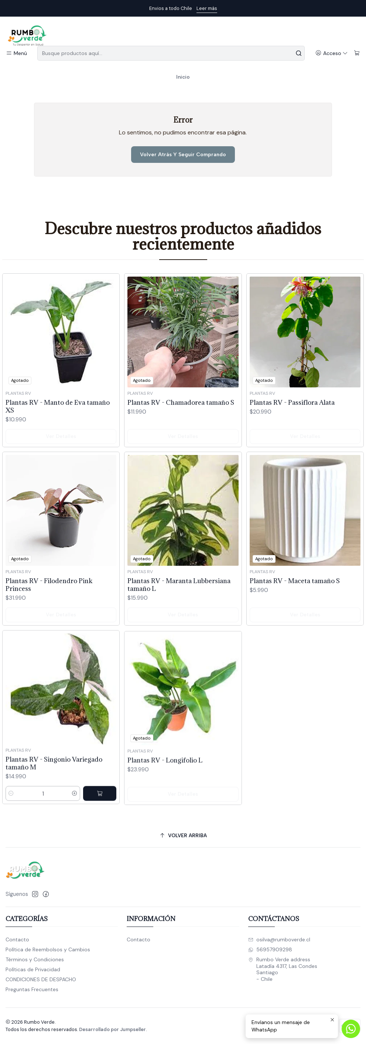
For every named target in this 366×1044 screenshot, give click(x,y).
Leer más (206, 8)
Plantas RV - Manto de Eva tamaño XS (58, 415)
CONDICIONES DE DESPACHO (41, 979)
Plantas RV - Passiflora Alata (292, 428)
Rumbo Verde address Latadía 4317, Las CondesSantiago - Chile (282, 969)
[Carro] (357, 53)
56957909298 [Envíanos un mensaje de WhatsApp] (270, 949)
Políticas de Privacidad (33, 969)
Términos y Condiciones (35, 959)
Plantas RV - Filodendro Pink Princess (49, 619)
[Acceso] (332, 53)
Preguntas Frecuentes (32, 989)
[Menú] (16, 53)
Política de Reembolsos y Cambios (48, 949)
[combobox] (171, 53)
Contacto (17, 939)
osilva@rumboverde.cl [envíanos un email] (279, 939)
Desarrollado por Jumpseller (112, 1029)
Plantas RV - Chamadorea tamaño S (180, 418)
